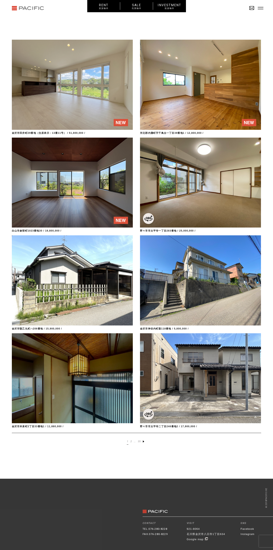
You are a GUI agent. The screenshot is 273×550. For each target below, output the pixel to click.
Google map (197, 539)
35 (139, 441)
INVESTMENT (169, 6)
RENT (103, 6)
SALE (136, 6)
